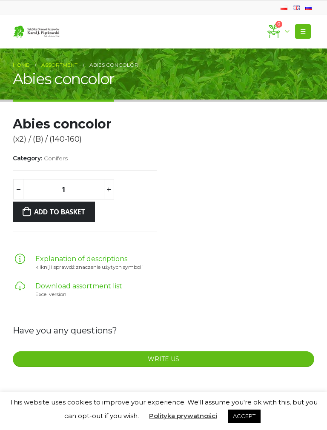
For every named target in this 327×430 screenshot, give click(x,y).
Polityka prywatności (183, 416)
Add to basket (60, 211)
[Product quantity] (63, 189)
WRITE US (163, 359)
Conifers (56, 158)
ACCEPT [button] (244, 416)
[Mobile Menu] (303, 31)
